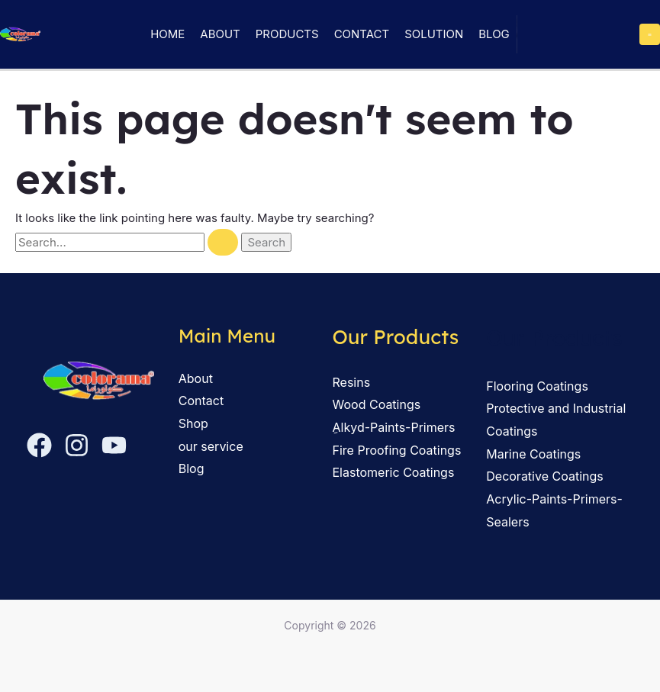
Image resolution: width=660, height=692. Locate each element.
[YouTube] (114, 445)
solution (433, 34)
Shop (193, 423)
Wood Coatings (377, 404)
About (220, 34)
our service (211, 446)
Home (167, 34)
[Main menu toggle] (650, 34)
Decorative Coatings (544, 476)
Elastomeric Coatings (394, 472)
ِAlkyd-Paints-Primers (394, 427)
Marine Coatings (533, 454)
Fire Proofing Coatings (397, 450)
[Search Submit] (223, 242)
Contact (362, 34)
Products (287, 34)
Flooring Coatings (537, 386)
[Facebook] (39, 445)
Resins (352, 382)
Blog (494, 34)
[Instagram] (77, 445)
